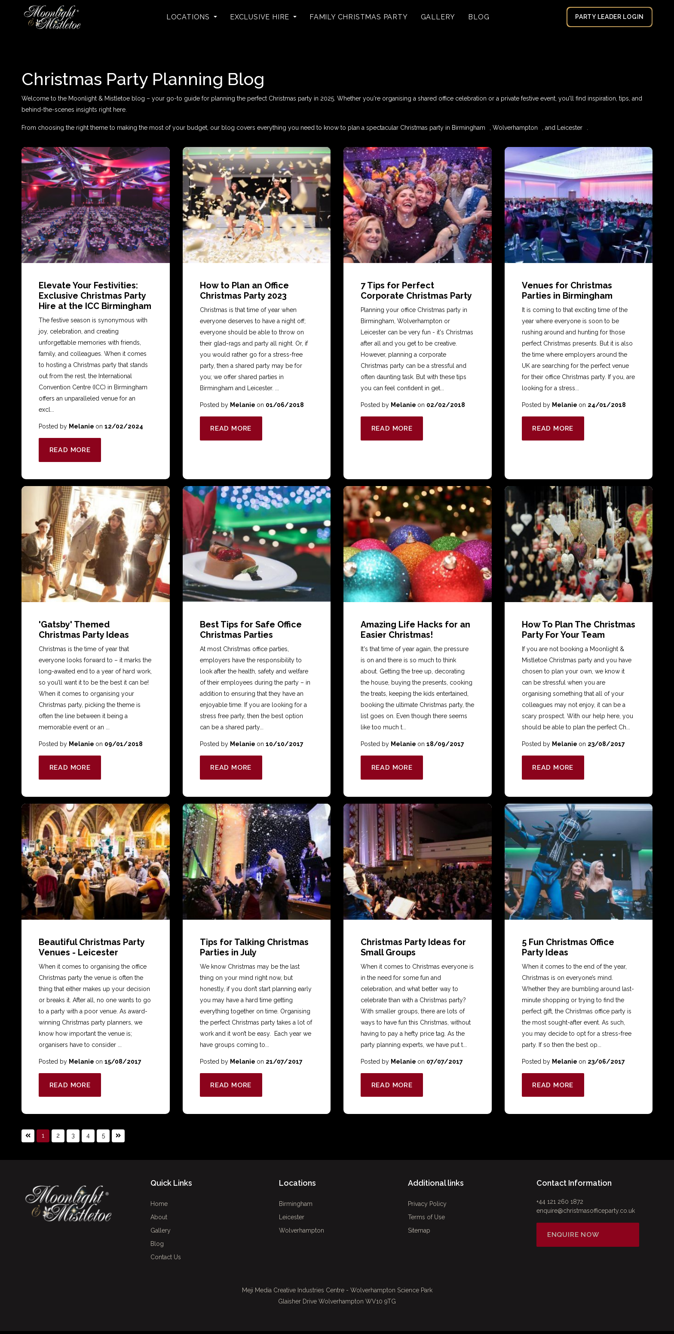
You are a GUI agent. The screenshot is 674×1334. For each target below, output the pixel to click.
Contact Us (165, 1260)
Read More (71, 450)
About (158, 1220)
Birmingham (468, 127)
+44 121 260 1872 (559, 1204)
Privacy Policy (427, 1206)
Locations (189, 17)
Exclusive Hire (260, 17)
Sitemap (419, 1233)
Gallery (438, 17)
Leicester (569, 127)
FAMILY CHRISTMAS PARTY (358, 17)
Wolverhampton (515, 127)
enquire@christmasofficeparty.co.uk (585, 1213)
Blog (478, 17)
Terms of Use (426, 1220)
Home (159, 1206)
